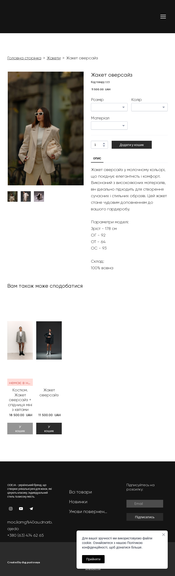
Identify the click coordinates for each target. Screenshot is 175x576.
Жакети (54, 58)
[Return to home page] (24, 16)
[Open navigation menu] (163, 16)
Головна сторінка (24, 58)
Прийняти (93, 559)
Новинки (78, 501)
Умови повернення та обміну (88, 511)
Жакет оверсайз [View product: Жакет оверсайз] (49, 392)
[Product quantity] (98, 145)
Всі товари (80, 492)
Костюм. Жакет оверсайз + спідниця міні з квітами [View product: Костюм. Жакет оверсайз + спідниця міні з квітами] (20, 400)
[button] (104, 143)
